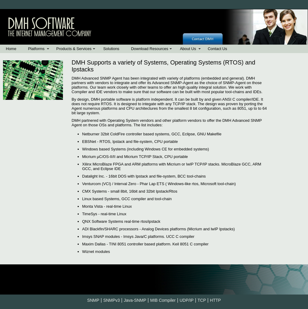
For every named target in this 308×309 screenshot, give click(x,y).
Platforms (36, 48)
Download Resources (149, 48)
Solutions (111, 48)
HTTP (215, 300)
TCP (202, 300)
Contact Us (217, 48)
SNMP (93, 300)
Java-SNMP (135, 300)
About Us (188, 48)
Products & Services (73, 48)
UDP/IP (187, 300)
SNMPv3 (111, 300)
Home (11, 48)
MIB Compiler (163, 300)
